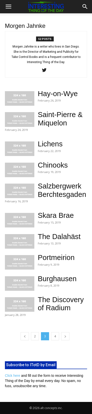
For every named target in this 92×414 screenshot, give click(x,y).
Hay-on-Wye (58, 93)
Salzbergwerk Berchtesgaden (62, 190)
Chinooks (53, 165)
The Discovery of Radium (61, 303)
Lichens (50, 144)
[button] (8, 6)
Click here (12, 376)
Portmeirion (56, 257)
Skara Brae (56, 215)
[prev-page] (25, 336)
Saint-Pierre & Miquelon (60, 118)
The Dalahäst (59, 236)
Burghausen (57, 279)
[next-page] (65, 336)
